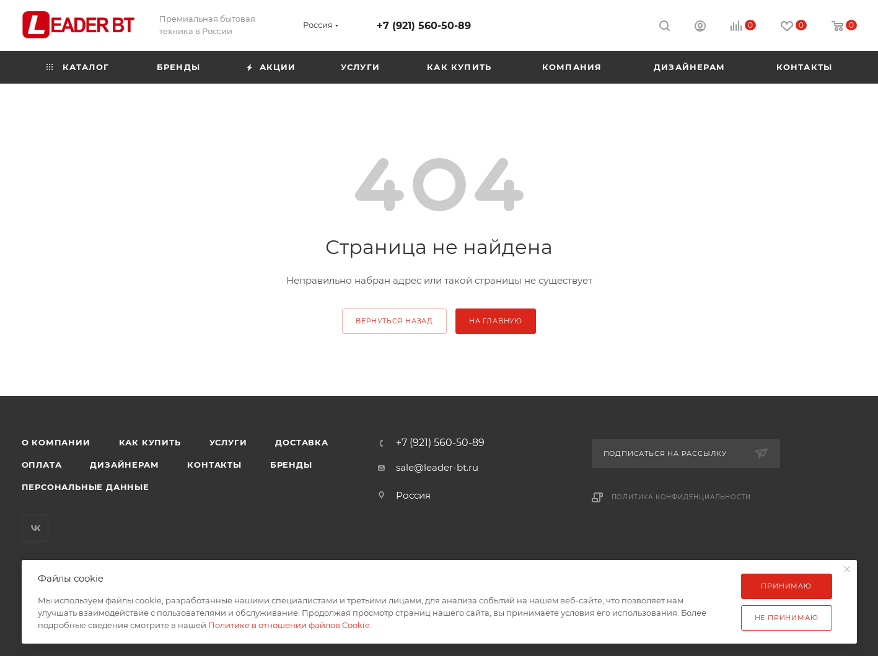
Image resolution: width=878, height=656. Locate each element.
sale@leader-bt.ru (437, 467)
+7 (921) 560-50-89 (424, 26)
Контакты (214, 465)
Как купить (150, 442)
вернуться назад (394, 321)
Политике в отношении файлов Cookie (289, 625)
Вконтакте (35, 528)
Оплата (42, 465)
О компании (56, 442)
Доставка (301, 442)
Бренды (291, 465)
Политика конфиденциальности (682, 497)
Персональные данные (85, 487)
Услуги (228, 442)
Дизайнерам (124, 465)
